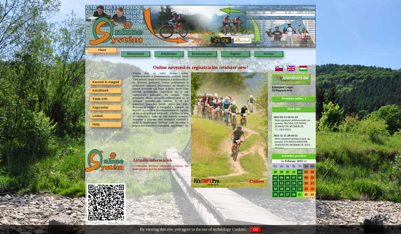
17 (312, 183)
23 (306, 188)
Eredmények (202, 54)
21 (293, 188)
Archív (268, 54)
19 (281, 188)
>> (305, 161)
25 (275, 194)
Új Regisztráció (282, 90)
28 (275, 171)
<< (282, 161)
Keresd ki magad (105, 82)
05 (281, 177)
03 (312, 171)
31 (293, 171)
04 (275, 177)
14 (293, 183)
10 (312, 177)
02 (306, 171)
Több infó (100, 99)
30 (287, 171)
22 (299, 188)
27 (287, 194)
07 (293, 177)
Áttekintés (169, 54)
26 (281, 194)
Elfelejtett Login (282, 87)
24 (312, 188)
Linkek (97, 116)
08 (299, 177)
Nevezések (135, 54)
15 (299, 183)
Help (96, 124)
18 (275, 188)
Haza (102, 50)
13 (287, 183)
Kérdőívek (100, 90)
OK (255, 229)
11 (275, 183)
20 (287, 188)
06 (287, 177)
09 (306, 177)
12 (281, 183)
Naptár (235, 54)
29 (281, 171)
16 (306, 183)
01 (299, 171)
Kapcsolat (100, 107)
